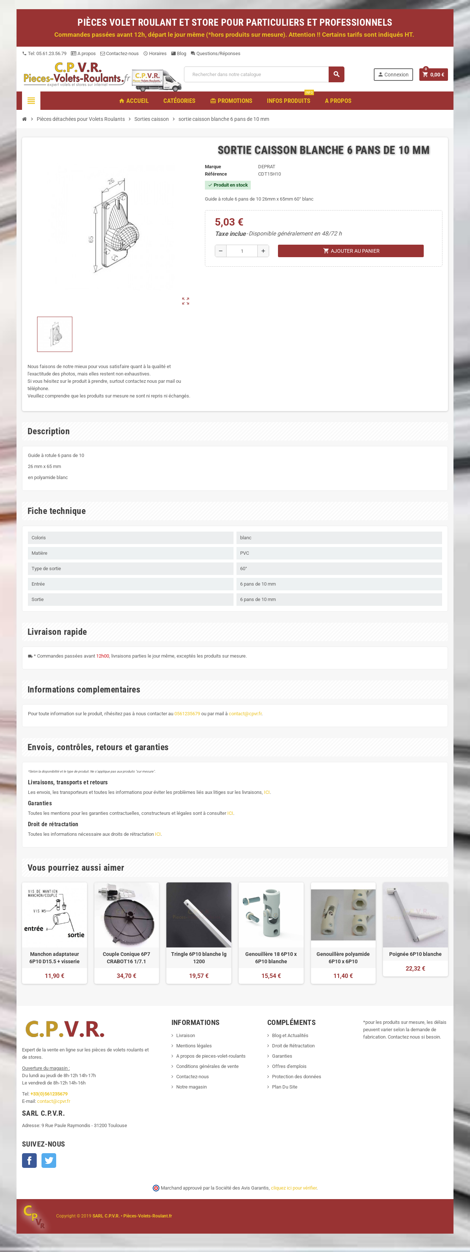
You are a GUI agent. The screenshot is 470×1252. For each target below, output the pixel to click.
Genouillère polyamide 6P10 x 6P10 (343, 957)
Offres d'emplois (289, 1066)
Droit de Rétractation (293, 1045)
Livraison (185, 1035)
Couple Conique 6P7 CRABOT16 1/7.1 (126, 957)
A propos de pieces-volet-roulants (211, 1056)
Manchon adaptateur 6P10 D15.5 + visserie (54, 957)
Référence (216, 174)
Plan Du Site (284, 1087)
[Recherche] (264, 74)
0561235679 (187, 713)
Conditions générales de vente (207, 1066)
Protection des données (296, 1076)
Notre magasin (191, 1087)
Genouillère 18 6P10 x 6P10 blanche (271, 957)
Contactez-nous (119, 53)
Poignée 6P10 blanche (415, 954)
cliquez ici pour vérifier (294, 1188)
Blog (178, 53)
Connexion (393, 74)
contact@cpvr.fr (245, 713)
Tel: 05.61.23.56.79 (44, 53)
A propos (83, 53)
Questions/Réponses (216, 53)
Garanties (282, 1056)
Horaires (155, 53)
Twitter (48, 1160)
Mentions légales (194, 1045)
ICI (267, 792)
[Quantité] (242, 251)
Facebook (29, 1160)
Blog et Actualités (290, 1035)
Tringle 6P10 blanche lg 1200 (199, 957)
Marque (213, 166)
